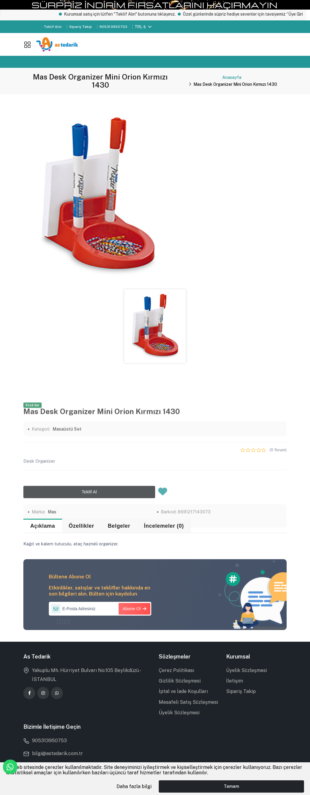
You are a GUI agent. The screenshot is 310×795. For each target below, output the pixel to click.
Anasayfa (231, 77)
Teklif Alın (53, 27)
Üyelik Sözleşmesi (179, 713)
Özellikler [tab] (81, 526)
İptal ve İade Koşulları (183, 691)
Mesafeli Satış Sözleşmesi (188, 702)
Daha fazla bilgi (134, 786)
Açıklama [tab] (42, 526)
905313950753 (113, 27)
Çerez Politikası (176, 670)
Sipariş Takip (80, 27)
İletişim (234, 681)
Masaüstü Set (67, 501)
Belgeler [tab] (119, 526)
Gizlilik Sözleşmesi (180, 681)
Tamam (231, 786)
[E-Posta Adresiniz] (100, 609)
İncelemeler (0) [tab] (164, 526)
